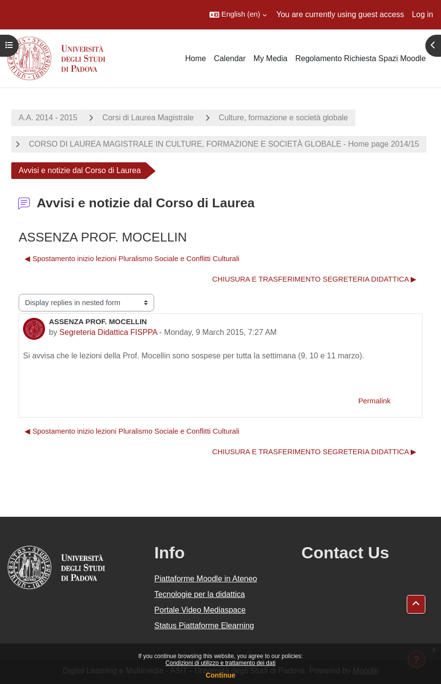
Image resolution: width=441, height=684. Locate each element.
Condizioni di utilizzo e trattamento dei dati (220, 663)
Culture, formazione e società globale (283, 117)
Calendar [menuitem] (230, 58)
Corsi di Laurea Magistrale (148, 117)
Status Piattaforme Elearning (204, 625)
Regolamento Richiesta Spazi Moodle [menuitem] (360, 58)
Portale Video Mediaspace (200, 610)
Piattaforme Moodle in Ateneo (205, 578)
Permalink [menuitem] (374, 401)
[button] (238, 14)
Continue (220, 675)
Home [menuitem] (195, 58)
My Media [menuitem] (270, 58)
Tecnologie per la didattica (199, 594)
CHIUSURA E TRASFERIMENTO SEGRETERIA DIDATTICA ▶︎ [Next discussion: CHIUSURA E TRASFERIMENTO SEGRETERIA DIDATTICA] (314, 279)
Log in (422, 14)
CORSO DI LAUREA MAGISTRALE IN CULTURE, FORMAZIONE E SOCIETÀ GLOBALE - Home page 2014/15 (224, 144)
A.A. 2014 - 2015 (48, 117)
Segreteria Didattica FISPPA (108, 332)
